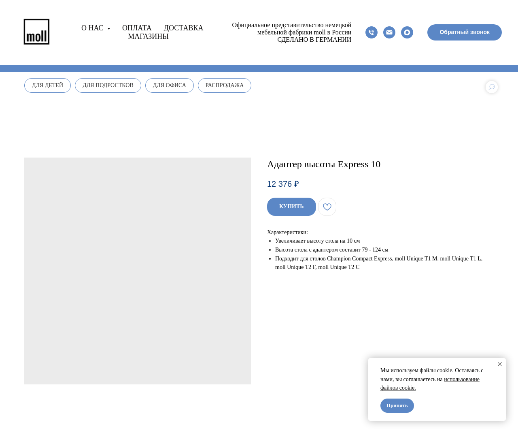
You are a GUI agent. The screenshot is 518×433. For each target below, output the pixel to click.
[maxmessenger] (407, 32)
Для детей (47, 85)
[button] (464, 32)
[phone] (371, 32)
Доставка (184, 28)
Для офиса (169, 85)
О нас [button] (93, 28)
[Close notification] (500, 364)
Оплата (137, 28)
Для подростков (108, 85)
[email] (389, 32)
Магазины (148, 36)
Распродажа (225, 85)
